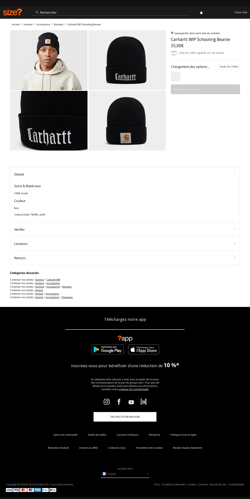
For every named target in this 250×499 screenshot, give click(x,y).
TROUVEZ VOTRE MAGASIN (125, 416)
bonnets (66, 286)
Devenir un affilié (88, 447)
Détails (124, 174)
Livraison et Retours (127, 434)
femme (39, 290)
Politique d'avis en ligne (183, 434)
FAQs (157, 484)
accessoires (53, 283)
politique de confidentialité (134, 389)
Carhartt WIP (53, 279)
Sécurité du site (218, 484)
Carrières (203, 484)
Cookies (191, 484)
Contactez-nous (117, 447)
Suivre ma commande (66, 434)
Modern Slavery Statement (187, 447)
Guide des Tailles (229, 66)
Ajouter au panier (187, 89)
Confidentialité (236, 484)
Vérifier (124, 229)
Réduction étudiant (58, 447)
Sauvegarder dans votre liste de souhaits (197, 33)
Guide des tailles (97, 434)
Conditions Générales (174, 484)
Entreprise (154, 434)
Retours (124, 258)
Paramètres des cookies (149, 447)
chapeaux (67, 297)
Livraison (124, 244)
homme (39, 279)
